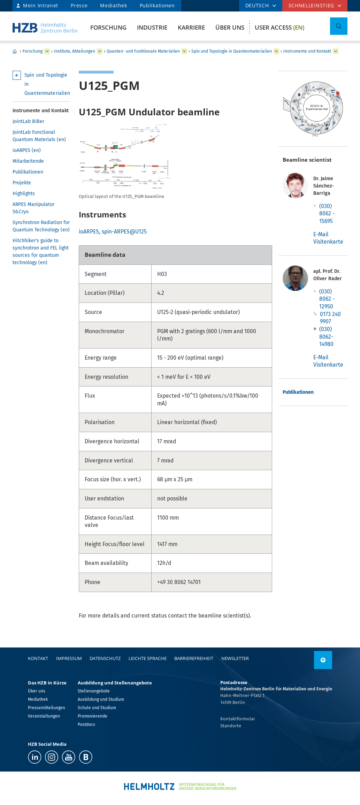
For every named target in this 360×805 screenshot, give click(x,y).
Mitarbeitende (28, 161)
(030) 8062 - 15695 (327, 213)
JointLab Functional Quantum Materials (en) (39, 136)
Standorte (230, 725)
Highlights (24, 194)
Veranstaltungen (44, 716)
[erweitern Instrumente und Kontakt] (335, 51)
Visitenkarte (328, 241)
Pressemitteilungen (46, 707)
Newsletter (235, 658)
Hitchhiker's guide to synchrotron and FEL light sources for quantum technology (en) (41, 252)
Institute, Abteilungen (74, 51)
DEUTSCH (257, 5)
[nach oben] (323, 660)
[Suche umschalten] (338, 26)
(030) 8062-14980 (326, 336)
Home (15, 51)
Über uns (229, 27)
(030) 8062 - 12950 (327, 299)
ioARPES (89, 231)
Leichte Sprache (148, 658)
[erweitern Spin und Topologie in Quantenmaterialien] (276, 51)
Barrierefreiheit (193, 658)
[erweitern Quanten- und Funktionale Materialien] (184, 51)
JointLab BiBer (28, 121)
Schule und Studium (97, 707)
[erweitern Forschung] (47, 51)
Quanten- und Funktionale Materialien (143, 51)
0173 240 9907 (330, 318)
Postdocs (86, 724)
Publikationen (157, 5)
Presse (79, 5)
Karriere (191, 27)
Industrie (152, 27)
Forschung (108, 27)
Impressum (69, 658)
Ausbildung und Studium (101, 699)
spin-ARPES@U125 (124, 231)
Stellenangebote (94, 691)
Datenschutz (105, 658)
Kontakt (38, 658)
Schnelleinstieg (312, 5)
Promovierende (92, 716)
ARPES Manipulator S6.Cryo (33, 208)
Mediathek (113, 5)
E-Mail (321, 234)
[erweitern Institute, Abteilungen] (99, 51)
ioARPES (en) (27, 150)
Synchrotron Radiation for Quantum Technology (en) (41, 226)
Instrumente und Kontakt (307, 51)
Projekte (22, 183)
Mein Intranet (40, 5)
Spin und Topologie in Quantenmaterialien (231, 51)
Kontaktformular (237, 718)
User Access (279, 27)
